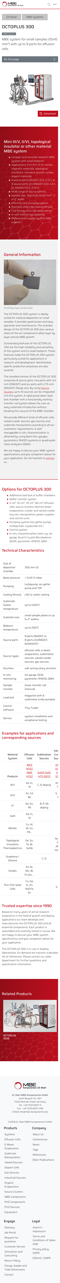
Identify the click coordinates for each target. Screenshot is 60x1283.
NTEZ (29, 769)
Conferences (40, 1139)
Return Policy (12, 1261)
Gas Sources (11, 1173)
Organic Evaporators (11, 1185)
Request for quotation (11, 1239)
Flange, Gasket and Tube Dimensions (15, 1268)
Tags (35, 1150)
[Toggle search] (49, 4)
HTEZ (29, 776)
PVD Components (14, 1202)
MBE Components (15, 1197)
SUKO (40, 773)
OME (29, 773)
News (36, 1145)
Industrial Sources (15, 1178)
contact (50, 458)
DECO (47, 776)
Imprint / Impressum (39, 1229)
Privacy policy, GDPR (41, 1251)
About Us (38, 1134)
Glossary (9, 1227)
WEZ (29, 765)
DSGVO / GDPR (42, 1258)
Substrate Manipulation (12, 1155)
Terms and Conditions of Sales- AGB (44, 1240)
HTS (40, 776)
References (39, 1155)
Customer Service (14, 1247)
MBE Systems (34, 17)
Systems (9, 1134)
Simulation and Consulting (13, 1253)
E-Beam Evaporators (11, 1146)
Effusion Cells (12, 1139)
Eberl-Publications (43, 1160)
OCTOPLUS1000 (9, 1037)
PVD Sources (12, 1207)
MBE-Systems (9, 34)
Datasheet (48, 114)
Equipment (10, 1212)
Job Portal (10, 1233)
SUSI (48, 773)
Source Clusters (13, 1192)
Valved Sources (13, 1162)
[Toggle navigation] (55, 4)
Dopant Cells (11, 1167)
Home (11, 17)
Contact (8, 1275)
